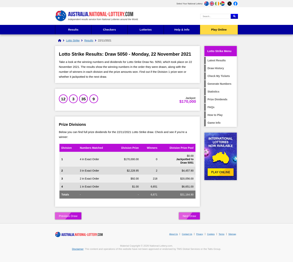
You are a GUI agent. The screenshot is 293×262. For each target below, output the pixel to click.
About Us (173, 234)
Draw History (215, 68)
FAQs (211, 107)
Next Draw (189, 216)
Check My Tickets (218, 76)
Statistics (213, 91)
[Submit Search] (234, 16)
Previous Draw (68, 216)
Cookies (211, 234)
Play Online (219, 29)
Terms (221, 234)
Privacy (199, 234)
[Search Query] (215, 16)
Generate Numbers (219, 83)
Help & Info (181, 29)
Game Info (213, 122)
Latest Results (216, 60)
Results (73, 29)
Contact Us (187, 234)
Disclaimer (78, 249)
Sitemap (232, 234)
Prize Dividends (217, 99)
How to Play (215, 114)
